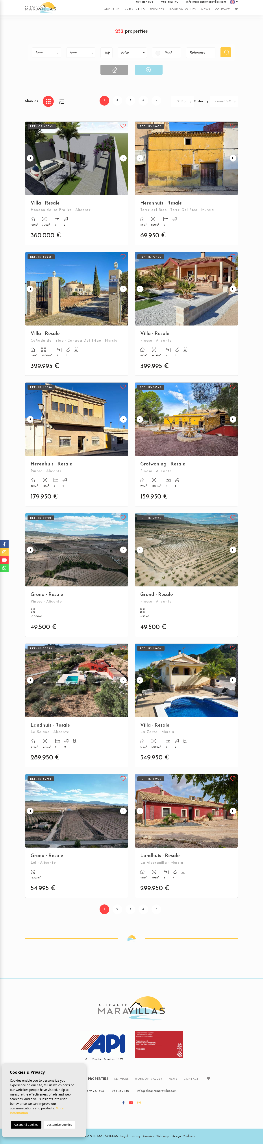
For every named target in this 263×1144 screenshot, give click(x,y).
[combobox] (46, 52)
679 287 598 (144, 2)
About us (112, 9)
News (205, 9)
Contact (222, 9)
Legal (124, 1136)
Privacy (135, 1136)
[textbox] (48, 52)
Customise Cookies (59, 1125)
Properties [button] (135, 9)
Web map (162, 1136)
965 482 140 (169, 2)
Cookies (148, 1136)
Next (124, 158)
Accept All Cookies (26, 1125)
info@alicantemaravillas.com (206, 2)
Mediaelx (188, 1136)
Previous (29, 158)
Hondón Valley (182, 9)
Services (157, 9)
